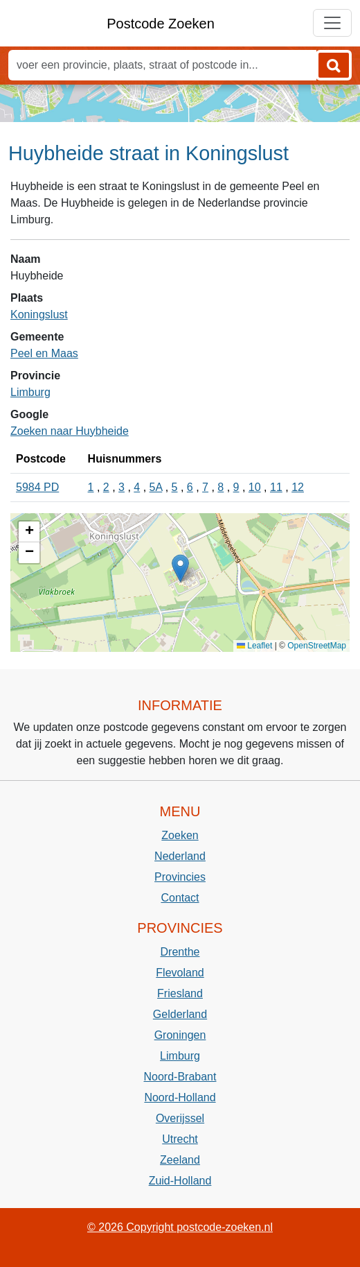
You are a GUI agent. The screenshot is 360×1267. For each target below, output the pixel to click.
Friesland (180, 993)
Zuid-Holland (180, 1181)
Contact (180, 898)
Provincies (180, 877)
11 (276, 487)
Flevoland (180, 973)
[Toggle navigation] (332, 23)
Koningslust (39, 314)
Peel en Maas (44, 353)
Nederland (180, 856)
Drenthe (180, 952)
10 (255, 487)
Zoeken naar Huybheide (69, 431)
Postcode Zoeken (161, 23)
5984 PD (37, 487)
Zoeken (179, 835)
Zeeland (180, 1160)
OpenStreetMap (316, 645)
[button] (180, 568)
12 (297, 487)
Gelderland (180, 1014)
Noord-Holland (179, 1097)
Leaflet (254, 645)
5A (156, 487)
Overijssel (180, 1118)
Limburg (30, 392)
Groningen (180, 1035)
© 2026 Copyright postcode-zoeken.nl (180, 1227)
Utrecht (180, 1139)
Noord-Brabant (180, 1077)
